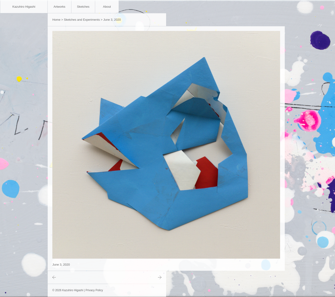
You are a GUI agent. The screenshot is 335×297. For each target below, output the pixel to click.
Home (56, 19)
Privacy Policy (94, 290)
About (107, 6)
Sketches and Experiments (82, 19)
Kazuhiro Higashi (23, 6)
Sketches (83, 6)
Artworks (59, 6)
